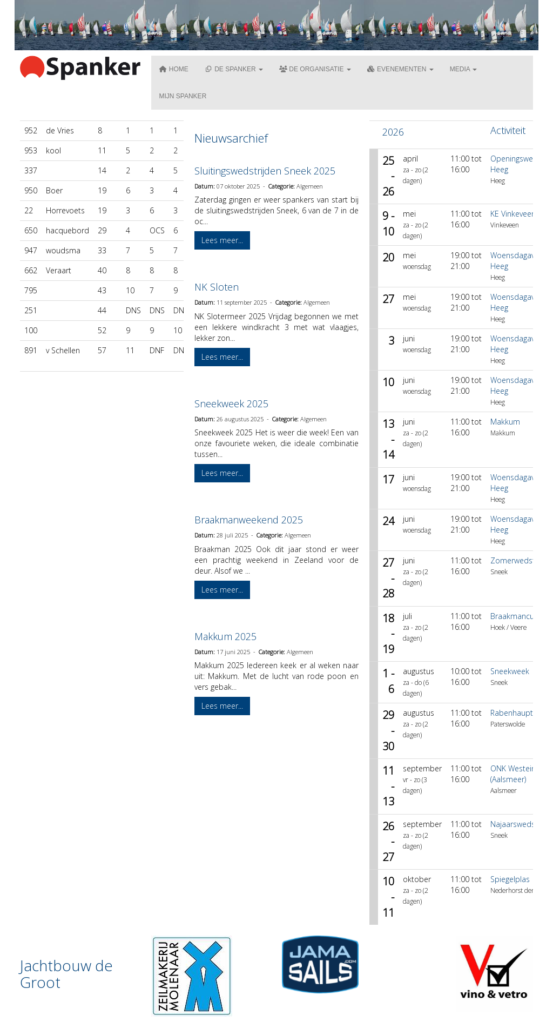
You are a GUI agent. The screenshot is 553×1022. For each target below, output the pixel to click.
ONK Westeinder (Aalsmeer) (519, 773)
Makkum (505, 421)
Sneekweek (509, 671)
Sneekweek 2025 (231, 403)
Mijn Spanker (183, 96)
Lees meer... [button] (222, 240)
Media (463, 69)
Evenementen (400, 69)
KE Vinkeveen (513, 214)
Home (173, 69)
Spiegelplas (510, 879)
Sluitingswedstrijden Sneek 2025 (264, 170)
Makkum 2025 (225, 636)
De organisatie (315, 69)
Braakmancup (514, 616)
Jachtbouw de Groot (66, 973)
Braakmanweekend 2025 (248, 519)
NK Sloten (216, 286)
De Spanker (234, 69)
